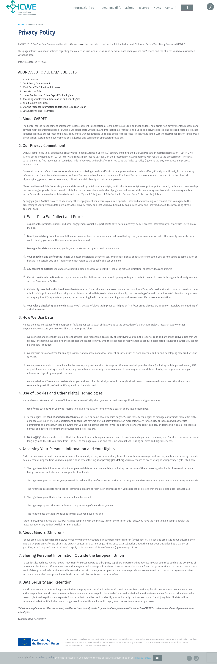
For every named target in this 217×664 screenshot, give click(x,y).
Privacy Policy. (143, 657)
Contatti (170, 8)
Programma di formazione (116, 8)
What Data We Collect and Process (41, 87)
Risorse (144, 8)
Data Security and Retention (38, 110)
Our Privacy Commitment (36, 83)
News (157, 8)
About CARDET (30, 79)
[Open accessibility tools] (210, 6)
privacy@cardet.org (113, 460)
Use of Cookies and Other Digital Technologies (48, 95)
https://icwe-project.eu (76, 44)
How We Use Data (32, 91)
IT (187, 7)
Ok (157, 658)
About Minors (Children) (35, 103)
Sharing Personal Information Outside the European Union (54, 106)
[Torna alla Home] (21, 7)
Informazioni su (83, 8)
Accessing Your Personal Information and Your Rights (51, 99)
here (65, 524)
